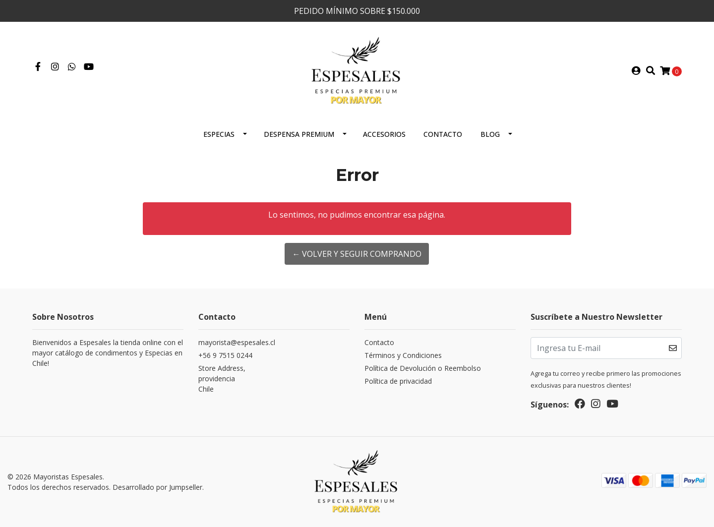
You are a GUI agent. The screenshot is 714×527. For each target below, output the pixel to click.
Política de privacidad (398, 381)
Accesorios (384, 134)
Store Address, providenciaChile (221, 378)
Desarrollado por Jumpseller (157, 487)
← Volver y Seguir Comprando (356, 253)
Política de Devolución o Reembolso (422, 368)
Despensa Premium (299, 134)
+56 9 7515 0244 (225, 355)
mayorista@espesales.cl (236, 342)
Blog (490, 134)
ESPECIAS (219, 134)
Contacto (442, 134)
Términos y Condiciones (403, 355)
